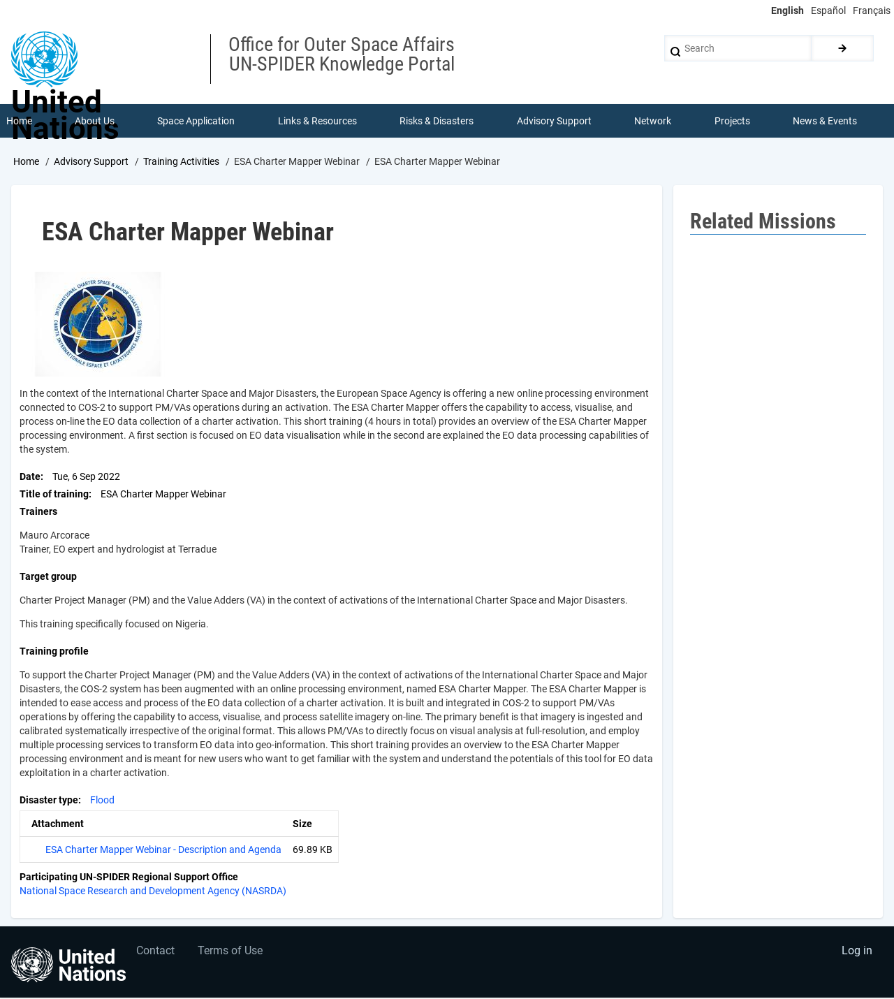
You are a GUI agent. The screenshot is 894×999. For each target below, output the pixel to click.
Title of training (54, 494)
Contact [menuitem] (156, 954)
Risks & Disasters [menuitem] (437, 121)
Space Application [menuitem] (196, 121)
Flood (102, 800)
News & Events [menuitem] (825, 121)
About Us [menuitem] (95, 121)
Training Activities (181, 162)
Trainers (38, 512)
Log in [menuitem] (856, 954)
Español (828, 10)
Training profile (54, 651)
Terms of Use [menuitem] (232, 954)
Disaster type (49, 800)
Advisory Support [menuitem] (554, 121)
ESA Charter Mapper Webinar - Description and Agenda (163, 850)
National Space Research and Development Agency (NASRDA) (153, 891)
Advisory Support (91, 162)
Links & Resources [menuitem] (317, 121)
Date (30, 477)
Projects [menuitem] (732, 121)
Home (26, 162)
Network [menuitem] (653, 121)
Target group (48, 577)
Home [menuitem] (19, 121)
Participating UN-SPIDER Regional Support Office (129, 877)
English (787, 10)
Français (872, 10)
